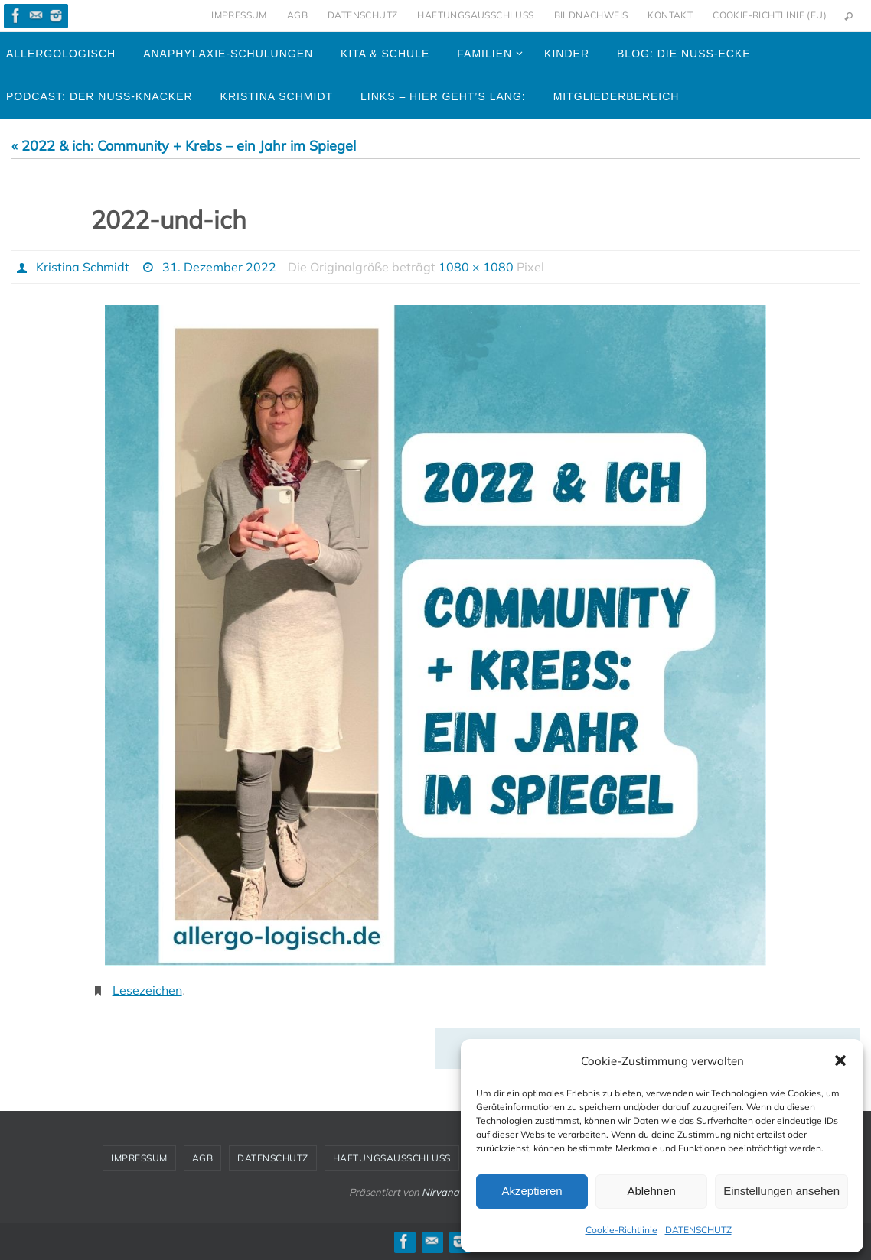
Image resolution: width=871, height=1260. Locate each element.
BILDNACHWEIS (591, 15)
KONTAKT (670, 15)
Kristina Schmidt (82, 266)
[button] (840, 1060)
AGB (297, 15)
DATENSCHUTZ (698, 1230)
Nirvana (440, 1192)
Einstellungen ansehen (781, 1190)
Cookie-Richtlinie (621, 1230)
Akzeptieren (531, 1190)
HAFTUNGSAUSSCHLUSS (475, 15)
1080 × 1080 (476, 266)
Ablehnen (651, 1190)
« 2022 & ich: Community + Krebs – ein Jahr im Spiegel (183, 145)
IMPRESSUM (239, 15)
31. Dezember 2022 (219, 266)
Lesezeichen (147, 990)
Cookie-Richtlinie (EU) (770, 15)
